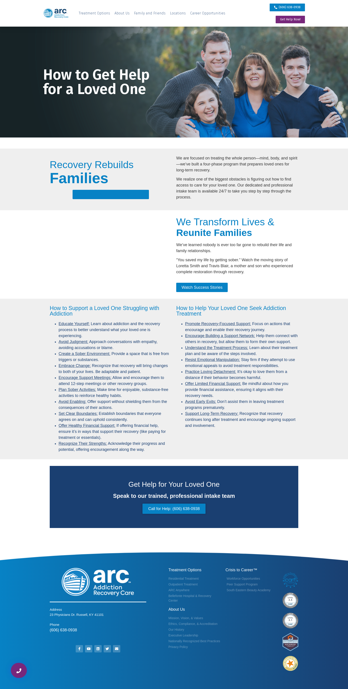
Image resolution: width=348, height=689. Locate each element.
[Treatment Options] (94, 13)
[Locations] (178, 13)
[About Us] (122, 13)
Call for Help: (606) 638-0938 (174, 508)
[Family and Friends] (150, 13)
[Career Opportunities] (207, 13)
